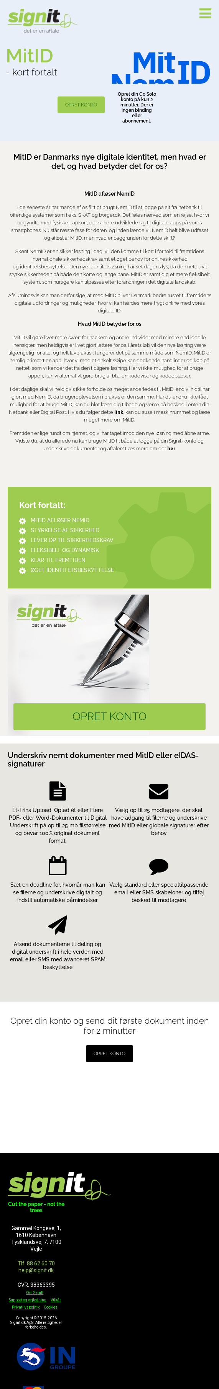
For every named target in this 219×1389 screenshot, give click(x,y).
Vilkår (56, 1300)
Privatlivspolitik (26, 1307)
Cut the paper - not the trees (36, 1207)
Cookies (51, 1307)
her (171, 448)
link (118, 412)
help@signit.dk (36, 1270)
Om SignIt (34, 1293)
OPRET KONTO (81, 105)
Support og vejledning (27, 1300)
